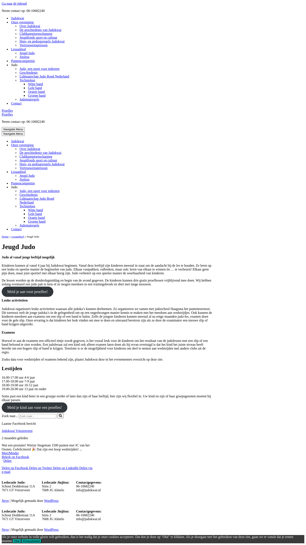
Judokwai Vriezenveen (17, 431)
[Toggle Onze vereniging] (76, 145)
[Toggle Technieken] (76, 206)
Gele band (35, 88)
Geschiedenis (29, 72)
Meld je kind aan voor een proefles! (34, 407)
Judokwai (17, 18)
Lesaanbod (17, 236)
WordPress (51, 501)
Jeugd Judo (27, 53)
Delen (7, 461)
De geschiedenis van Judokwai (40, 30)
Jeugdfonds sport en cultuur (38, 37)
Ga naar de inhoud (14, 3)
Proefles (7, 110)
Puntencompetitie (23, 61)
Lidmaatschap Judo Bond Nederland (44, 76)
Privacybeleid (31, 541)
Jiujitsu (24, 57)
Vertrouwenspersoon (34, 45)
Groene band (36, 95)
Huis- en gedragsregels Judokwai (42, 41)
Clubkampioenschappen (36, 33)
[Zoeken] (37, 416)
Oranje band (36, 91)
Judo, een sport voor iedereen (40, 69)
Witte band (35, 84)
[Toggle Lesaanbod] (76, 172)
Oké (16, 541)
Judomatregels (29, 99)
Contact (16, 103)
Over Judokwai (30, 26)
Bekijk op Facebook (15, 457)
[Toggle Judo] (76, 187)
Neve (5, 501)
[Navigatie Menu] (13, 129)
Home (5, 236)
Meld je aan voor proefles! (27, 292)
